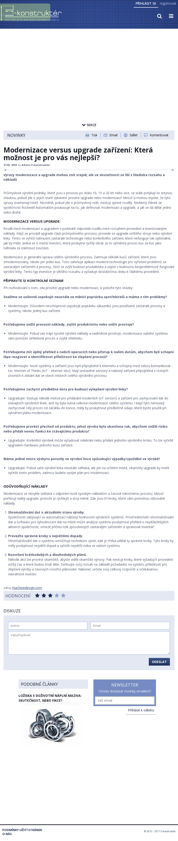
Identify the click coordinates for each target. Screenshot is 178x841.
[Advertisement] (89, 64)
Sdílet (134, 135)
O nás (7, 833)
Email (113, 135)
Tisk (94, 135)
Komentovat (159, 135)
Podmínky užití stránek (22, 830)
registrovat (168, 3)
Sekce (89, 124)
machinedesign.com (27, 588)
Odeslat (159, 662)
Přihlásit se (146, 3)
